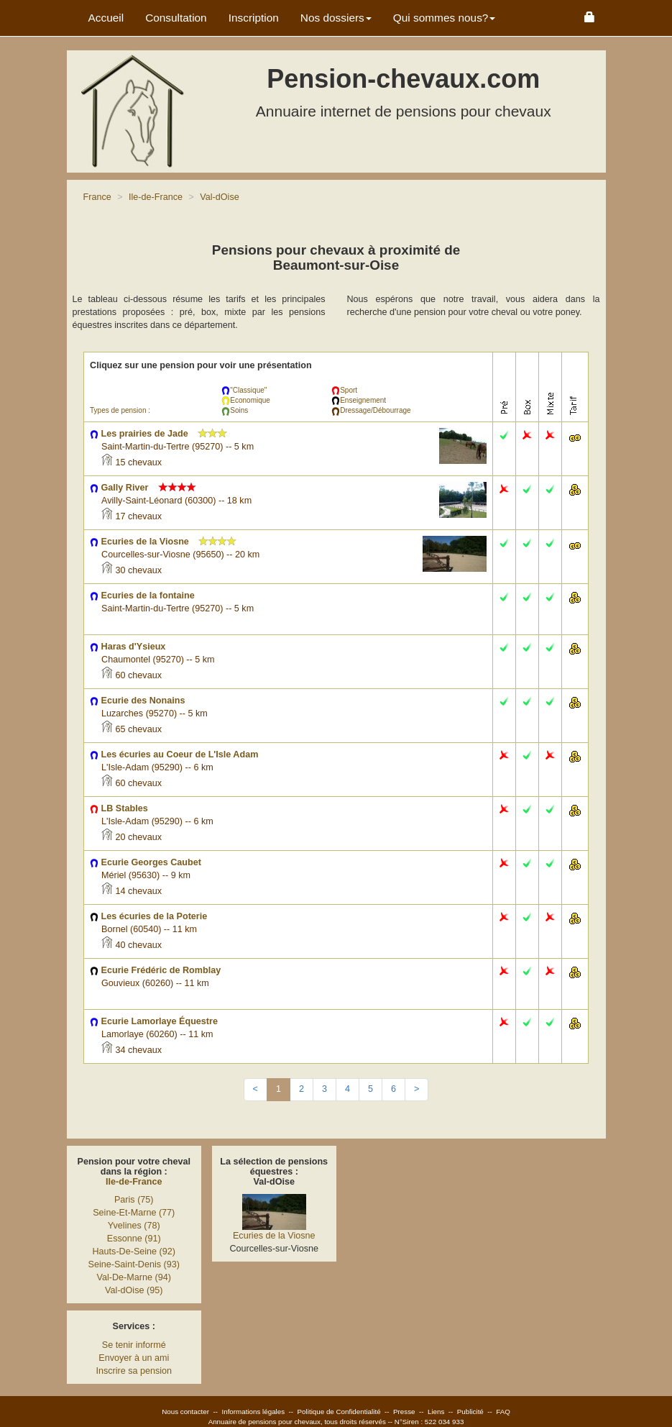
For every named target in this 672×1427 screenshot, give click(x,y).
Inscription (254, 18)
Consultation (176, 18)
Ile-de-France (134, 1182)
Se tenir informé (134, 1345)
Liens (436, 1411)
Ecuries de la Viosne (274, 1236)
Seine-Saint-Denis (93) (134, 1264)
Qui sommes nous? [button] (444, 18)
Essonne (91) (134, 1239)
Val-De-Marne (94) (134, 1277)
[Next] (416, 1089)
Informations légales (253, 1411)
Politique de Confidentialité (339, 1411)
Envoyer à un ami (133, 1358)
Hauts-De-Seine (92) (134, 1251)
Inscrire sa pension (134, 1371)
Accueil (106, 18)
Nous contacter (185, 1411)
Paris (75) (134, 1200)
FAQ (503, 1411)
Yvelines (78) (134, 1226)
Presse (404, 1411)
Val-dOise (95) (133, 1290)
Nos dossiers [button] (336, 18)
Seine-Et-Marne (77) (134, 1213)
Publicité (470, 1411)
